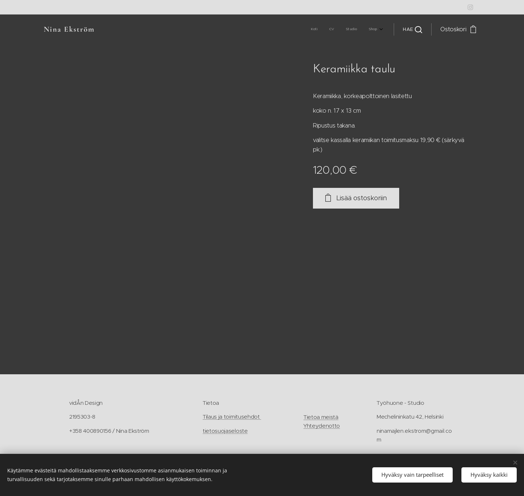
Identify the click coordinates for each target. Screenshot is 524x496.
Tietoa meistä (320, 417)
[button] (412, 29)
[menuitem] (344, 29)
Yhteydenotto (321, 426)
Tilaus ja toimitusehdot (232, 417)
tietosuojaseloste (225, 430)
